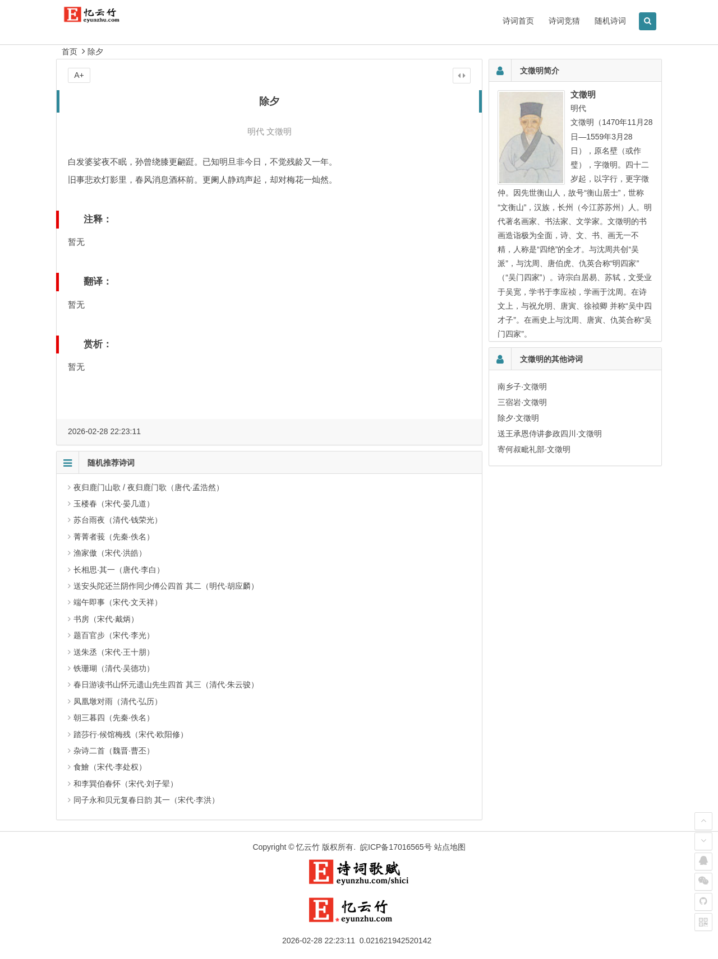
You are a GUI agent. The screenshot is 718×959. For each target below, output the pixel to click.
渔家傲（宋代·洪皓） (109, 552)
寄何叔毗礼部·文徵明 (534, 449)
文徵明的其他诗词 (551, 359)
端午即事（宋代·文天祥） (117, 602)
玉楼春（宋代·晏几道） (113, 503)
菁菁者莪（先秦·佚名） (113, 536)
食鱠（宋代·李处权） (109, 766)
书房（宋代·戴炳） (106, 618)
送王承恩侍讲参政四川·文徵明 (550, 433)
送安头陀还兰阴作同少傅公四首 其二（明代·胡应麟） (166, 585)
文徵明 (279, 131)
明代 (255, 131)
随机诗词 (610, 20)
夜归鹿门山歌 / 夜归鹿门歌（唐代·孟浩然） (148, 487)
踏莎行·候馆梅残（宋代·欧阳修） (130, 734)
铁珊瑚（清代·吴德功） (113, 668)
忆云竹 (308, 846)
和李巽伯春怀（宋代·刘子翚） (125, 783)
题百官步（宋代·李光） (113, 635)
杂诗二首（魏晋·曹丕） (113, 750)
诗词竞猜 (564, 20)
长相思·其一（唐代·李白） (118, 569)
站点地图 (450, 846)
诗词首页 (518, 20)
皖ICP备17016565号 (396, 846)
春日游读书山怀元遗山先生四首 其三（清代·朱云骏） (166, 684)
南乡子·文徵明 (522, 386)
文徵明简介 (539, 70)
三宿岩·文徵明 (522, 402)
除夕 (95, 51)
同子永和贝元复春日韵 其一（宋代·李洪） (146, 799)
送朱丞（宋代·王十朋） (113, 652)
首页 (69, 51)
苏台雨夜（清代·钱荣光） (117, 519)
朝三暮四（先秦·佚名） (113, 717)
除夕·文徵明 (518, 417)
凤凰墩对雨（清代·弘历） (117, 701)
